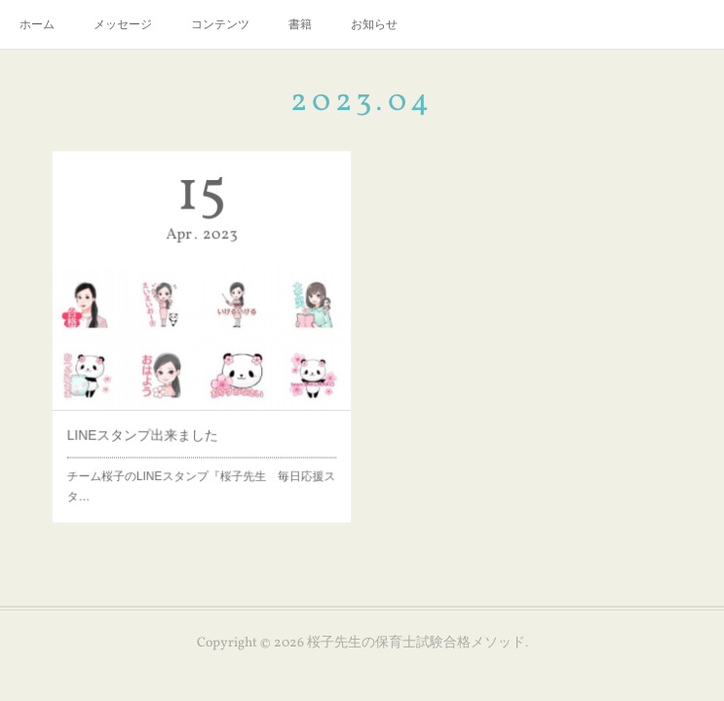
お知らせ (374, 24)
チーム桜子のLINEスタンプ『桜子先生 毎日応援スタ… (201, 473)
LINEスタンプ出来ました (147, 427)
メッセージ (123, 24)
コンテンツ (220, 24)
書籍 (300, 24)
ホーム (37, 24)
